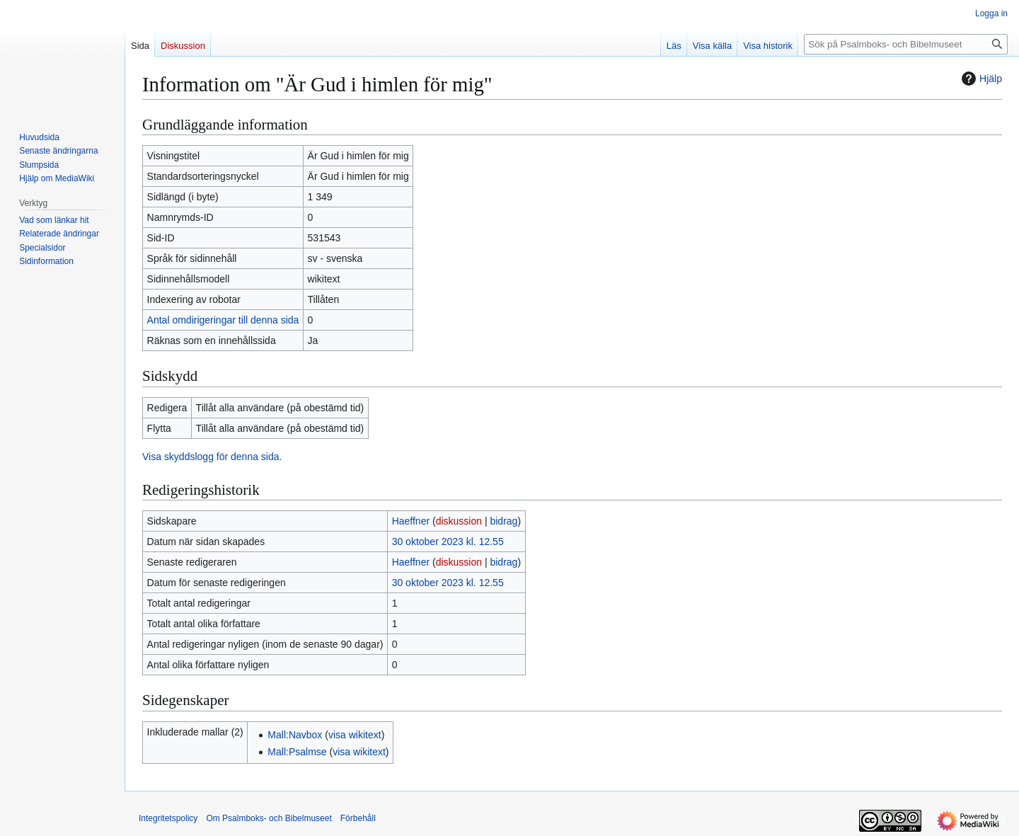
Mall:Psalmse (296, 751)
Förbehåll (358, 818)
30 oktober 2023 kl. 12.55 (448, 541)
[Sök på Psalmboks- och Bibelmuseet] (906, 44)
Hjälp (980, 78)
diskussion (459, 521)
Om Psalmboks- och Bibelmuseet (268, 818)
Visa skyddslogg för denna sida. (212, 456)
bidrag (503, 521)
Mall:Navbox (294, 734)
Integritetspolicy (168, 818)
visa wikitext (354, 734)
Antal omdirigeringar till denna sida (223, 320)
